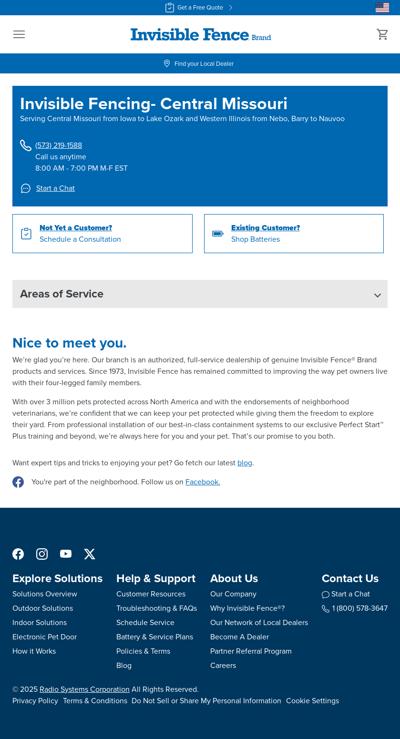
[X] (89, 553)
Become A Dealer (239, 636)
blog (244, 462)
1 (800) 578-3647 (355, 608)
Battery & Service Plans (154, 636)
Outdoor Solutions (42, 608)
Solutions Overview (44, 593)
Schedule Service (145, 622)
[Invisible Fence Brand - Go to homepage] (201, 34)
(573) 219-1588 (51, 145)
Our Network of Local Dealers (259, 622)
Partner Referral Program (251, 651)
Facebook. (202, 481)
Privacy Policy (35, 700)
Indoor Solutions (39, 622)
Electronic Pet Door (44, 636)
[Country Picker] (382, 7)
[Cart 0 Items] (382, 34)
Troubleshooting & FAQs (156, 608)
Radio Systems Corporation (85, 689)
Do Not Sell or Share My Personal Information (206, 700)
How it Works (34, 651)
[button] (19, 34)
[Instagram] (42, 553)
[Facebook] (18, 553)
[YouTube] (66, 553)
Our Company (233, 593)
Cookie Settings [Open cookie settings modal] (312, 700)
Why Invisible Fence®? (247, 608)
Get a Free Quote (200, 7)
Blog (124, 665)
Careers (223, 665)
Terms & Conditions (95, 700)
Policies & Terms (143, 651)
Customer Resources (150, 593)
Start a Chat (47, 188)
